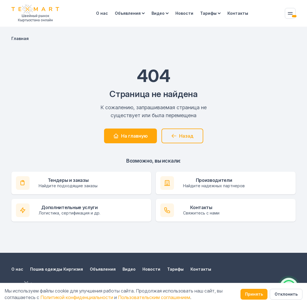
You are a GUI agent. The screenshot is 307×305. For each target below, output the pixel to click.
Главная (20, 38)
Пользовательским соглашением (154, 297)
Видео (160, 13)
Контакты (237, 13)
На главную (130, 136)
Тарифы (210, 13)
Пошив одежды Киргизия (56, 269)
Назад (182, 136)
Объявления (130, 13)
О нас (102, 13)
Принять (254, 294)
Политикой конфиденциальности (76, 297)
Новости (184, 13)
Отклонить (286, 294)
